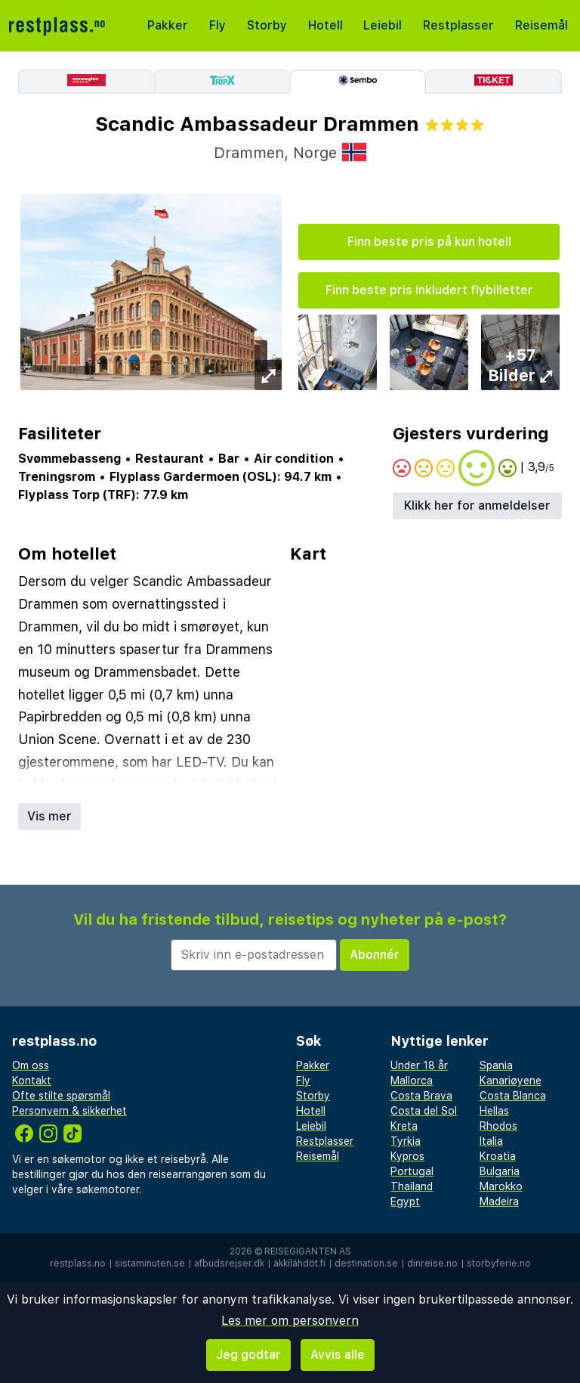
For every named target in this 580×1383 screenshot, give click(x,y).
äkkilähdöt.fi (299, 1263)
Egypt (405, 1201)
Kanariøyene (510, 1080)
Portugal (411, 1171)
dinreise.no (432, 1263)
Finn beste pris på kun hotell (429, 241)
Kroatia (498, 1156)
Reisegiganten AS (307, 1251)
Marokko (501, 1186)
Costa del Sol (423, 1111)
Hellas (494, 1111)
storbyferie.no (499, 1263)
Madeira (499, 1201)
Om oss (30, 1065)
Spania (496, 1065)
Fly (217, 25)
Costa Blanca (513, 1096)
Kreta (404, 1126)
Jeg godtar (248, 1354)
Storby (267, 25)
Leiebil (382, 25)
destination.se (366, 1263)
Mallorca (411, 1080)
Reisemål (541, 25)
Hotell (325, 25)
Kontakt (31, 1080)
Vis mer (49, 816)
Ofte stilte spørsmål (61, 1096)
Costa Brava (421, 1096)
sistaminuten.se (150, 1263)
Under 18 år (419, 1065)
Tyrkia (405, 1141)
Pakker (167, 25)
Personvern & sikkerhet (69, 1111)
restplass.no (78, 1263)
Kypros (407, 1156)
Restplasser (458, 25)
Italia (491, 1141)
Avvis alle (337, 1354)
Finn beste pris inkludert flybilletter (429, 290)
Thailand (411, 1186)
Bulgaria (500, 1171)
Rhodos (498, 1126)
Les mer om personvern (290, 1320)
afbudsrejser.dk (229, 1263)
